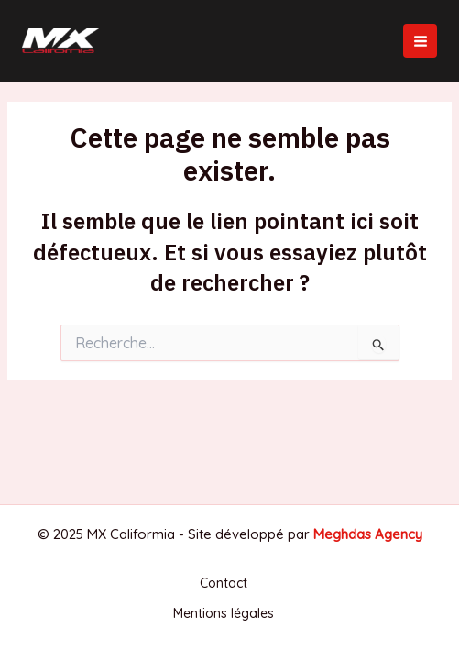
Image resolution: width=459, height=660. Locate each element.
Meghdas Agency (367, 534)
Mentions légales (223, 613)
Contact (223, 583)
